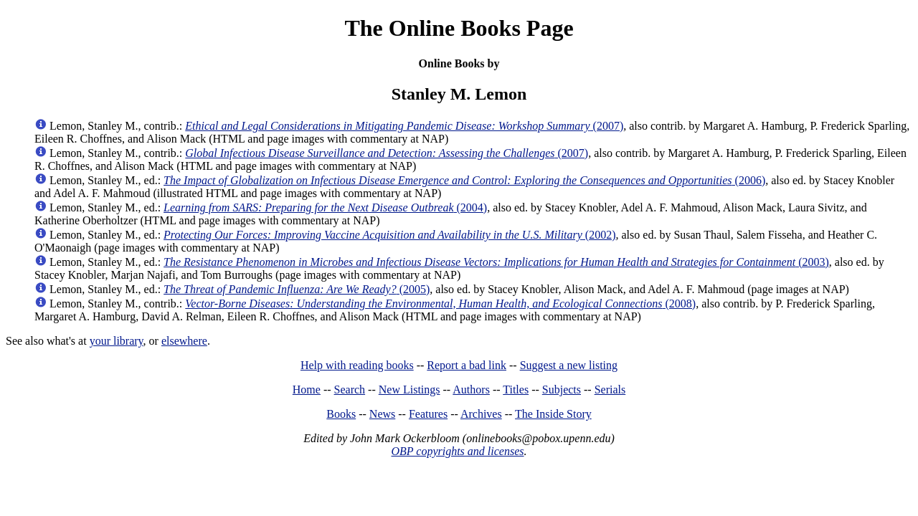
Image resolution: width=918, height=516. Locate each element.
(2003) (496, 262)
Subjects (561, 389)
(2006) (464, 180)
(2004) (325, 207)
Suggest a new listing (568, 365)
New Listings (409, 389)
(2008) (440, 303)
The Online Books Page (458, 28)
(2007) (404, 126)
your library (116, 341)
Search (350, 389)
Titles (516, 389)
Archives (481, 414)
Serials (610, 389)
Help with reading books (357, 365)
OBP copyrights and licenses (457, 451)
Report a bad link (466, 365)
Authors (471, 389)
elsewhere (184, 341)
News (382, 414)
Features (428, 414)
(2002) (389, 235)
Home (307, 389)
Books (341, 414)
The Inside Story (553, 414)
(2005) (297, 289)
